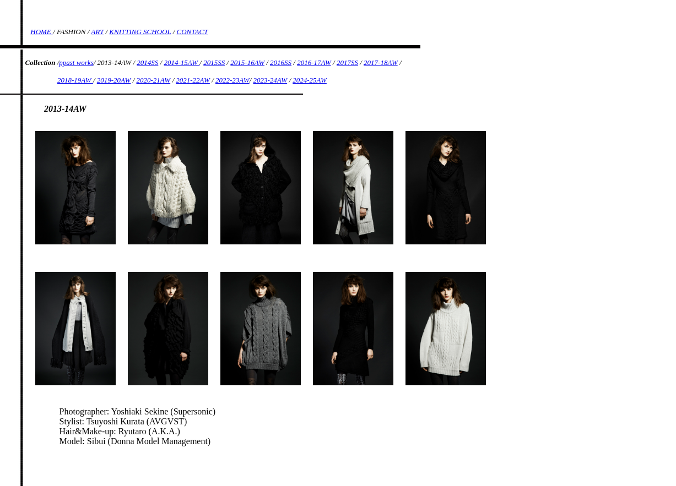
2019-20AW (114, 80)
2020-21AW (154, 80)
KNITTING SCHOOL (140, 32)
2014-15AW (181, 62)
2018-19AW (75, 80)
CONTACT (192, 32)
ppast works (76, 62)
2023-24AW (270, 80)
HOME (41, 32)
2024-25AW (310, 80)
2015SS (214, 62)
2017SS (347, 62)
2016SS (280, 62)
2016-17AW (314, 62)
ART (97, 32)
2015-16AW (247, 62)
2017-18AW (381, 62)
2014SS (147, 62)
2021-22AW (193, 80)
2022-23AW (232, 80)
